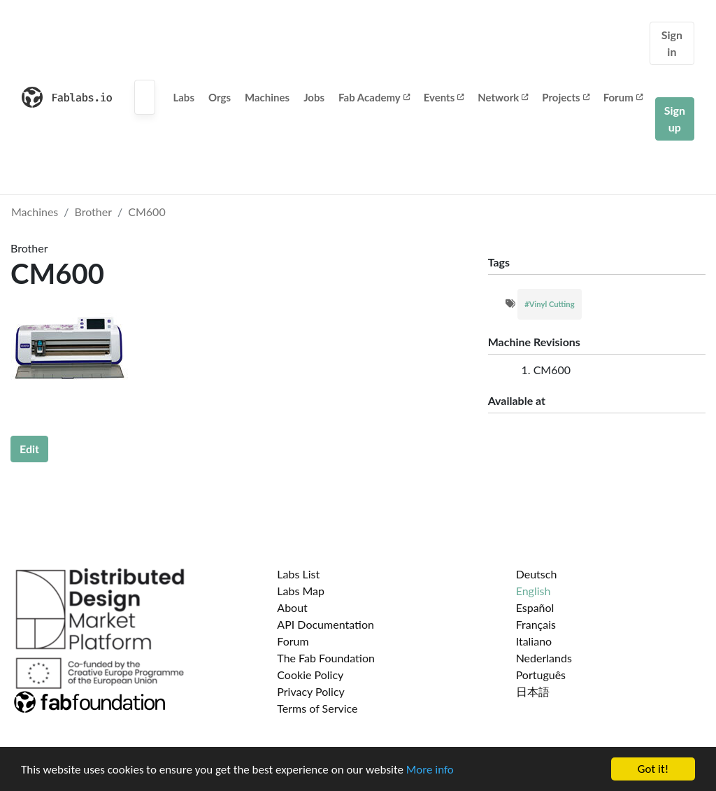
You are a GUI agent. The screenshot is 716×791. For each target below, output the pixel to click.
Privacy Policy (311, 691)
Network (503, 97)
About (292, 607)
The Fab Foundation (326, 657)
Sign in (671, 43)
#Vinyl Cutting (549, 303)
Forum (623, 97)
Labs (183, 97)
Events (444, 97)
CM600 (146, 211)
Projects (565, 97)
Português (541, 674)
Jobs (313, 97)
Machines (267, 97)
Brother (94, 211)
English (533, 590)
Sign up (674, 119)
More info (430, 770)
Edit (29, 448)
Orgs (219, 97)
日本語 (533, 691)
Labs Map (300, 590)
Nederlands (544, 657)
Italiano (534, 641)
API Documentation (325, 624)
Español (535, 607)
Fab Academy (374, 97)
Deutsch (536, 573)
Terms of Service (317, 708)
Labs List (298, 573)
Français (536, 624)
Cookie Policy (310, 674)
